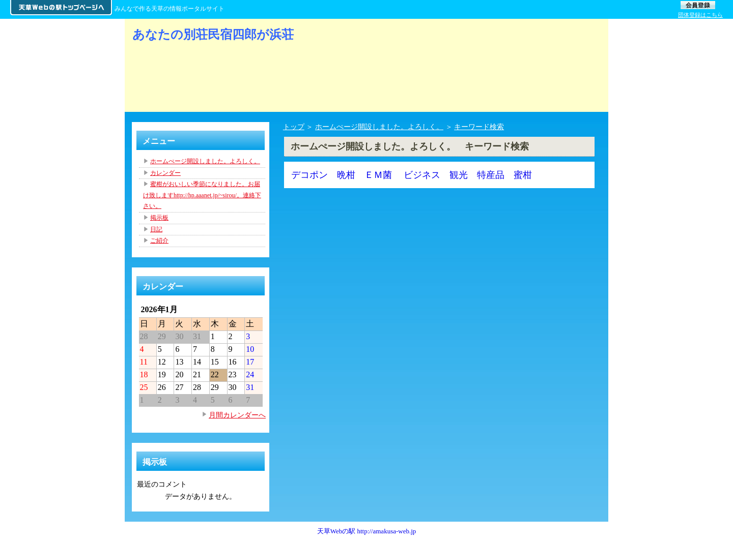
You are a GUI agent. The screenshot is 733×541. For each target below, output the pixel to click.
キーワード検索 (479, 127)
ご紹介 (159, 240)
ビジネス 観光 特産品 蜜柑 (468, 175)
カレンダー (165, 172)
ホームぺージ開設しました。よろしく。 (379, 127)
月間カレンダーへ (237, 415)
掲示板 (159, 217)
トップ (293, 127)
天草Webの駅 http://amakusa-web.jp (366, 531)
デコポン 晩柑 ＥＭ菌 (341, 175)
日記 (156, 229)
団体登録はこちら (700, 15)
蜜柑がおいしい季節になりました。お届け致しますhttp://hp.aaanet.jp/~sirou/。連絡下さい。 (202, 195)
